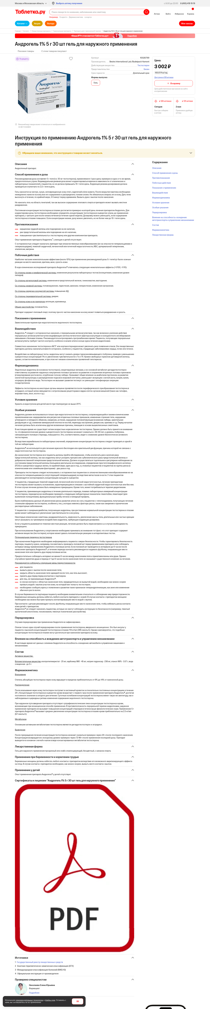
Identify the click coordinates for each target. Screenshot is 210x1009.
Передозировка (159, 212)
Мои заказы (187, 23)
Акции (37, 23)
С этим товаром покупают (54, 51)
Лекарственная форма (163, 234)
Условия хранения (160, 202)
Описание (156, 168)
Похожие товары (26, 51)
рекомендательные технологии (29, 1000)
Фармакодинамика (161, 197)
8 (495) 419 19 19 (187, 3)
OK (77, 1001)
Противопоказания (161, 178)
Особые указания (160, 207)
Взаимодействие (160, 192)
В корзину (175, 83)
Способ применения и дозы (165, 173)
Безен (146, 69)
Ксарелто (63, 17)
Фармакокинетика (160, 230)
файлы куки (50, 1000)
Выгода (50, 23)
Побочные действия (161, 182)
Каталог (21, 23)
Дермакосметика (76, 17)
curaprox (88, 17)
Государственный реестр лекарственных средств (40, 978)
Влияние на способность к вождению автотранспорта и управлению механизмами (173, 218)
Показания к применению (164, 187)
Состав (155, 225)
